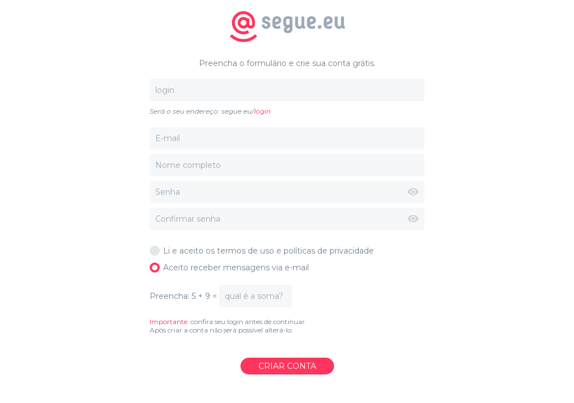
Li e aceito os (262, 251)
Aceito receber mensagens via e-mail (229, 268)
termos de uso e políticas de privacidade (295, 251)
